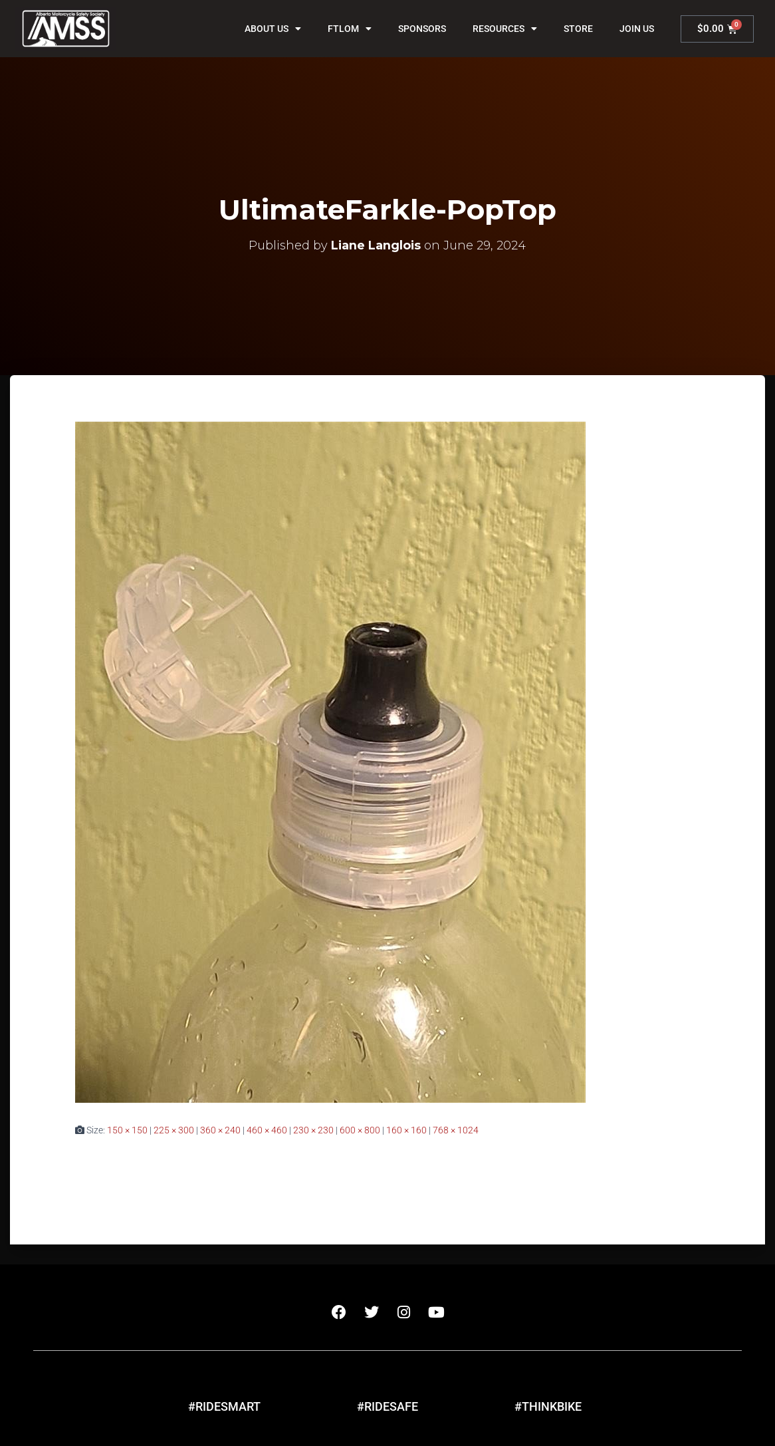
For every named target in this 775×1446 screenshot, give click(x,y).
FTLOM (350, 28)
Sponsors (422, 28)
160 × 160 (406, 1130)
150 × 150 (127, 1130)
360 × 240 (220, 1130)
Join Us (636, 28)
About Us (273, 28)
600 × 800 (360, 1130)
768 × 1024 (456, 1130)
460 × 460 (267, 1130)
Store (578, 28)
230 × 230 (313, 1130)
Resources (505, 28)
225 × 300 (174, 1130)
